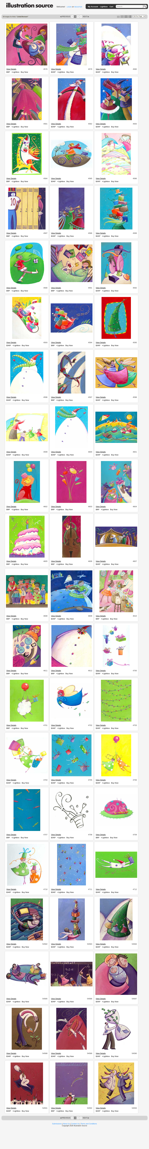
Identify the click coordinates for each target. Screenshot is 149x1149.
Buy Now (24, 72)
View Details (11, 69)
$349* (53, 72)
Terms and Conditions (89, 1124)
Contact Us (75, 1124)
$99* (8, 72)
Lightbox (104, 7)
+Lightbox (15, 72)
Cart (111, 7)
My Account (93, 7)
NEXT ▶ (85, 17)
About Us (66, 1124)
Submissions (57, 1124)
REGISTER (78, 7)
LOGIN (69, 7)
